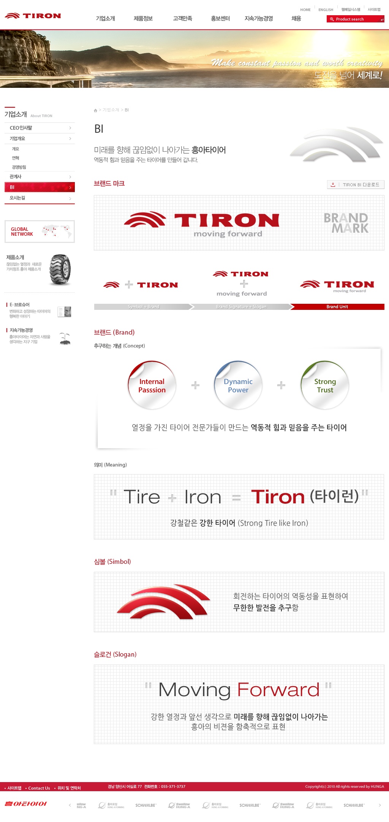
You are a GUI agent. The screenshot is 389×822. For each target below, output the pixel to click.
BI (126, 110)
